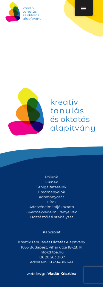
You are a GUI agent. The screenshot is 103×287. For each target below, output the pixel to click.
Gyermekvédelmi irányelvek (51, 212)
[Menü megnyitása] (94, 14)
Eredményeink (51, 192)
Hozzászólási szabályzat (51, 217)
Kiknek (51, 182)
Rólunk (51, 177)
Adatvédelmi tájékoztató (51, 207)
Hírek (52, 202)
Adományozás (51, 197)
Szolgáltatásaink (51, 187)
